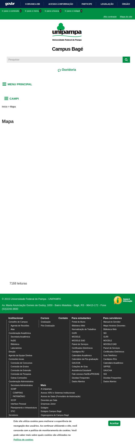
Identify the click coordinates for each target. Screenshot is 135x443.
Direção (12, 352)
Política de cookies (23, 439)
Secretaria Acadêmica (20, 337)
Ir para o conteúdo (11, 11)
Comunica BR (32, 4)
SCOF (13, 400)
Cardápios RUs (110, 359)
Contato (63, 318)
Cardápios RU (78, 352)
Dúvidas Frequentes (81, 378)
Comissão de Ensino (20, 367)
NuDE (13, 341)
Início (4, 106)
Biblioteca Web (78, 326)
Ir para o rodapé (73, 11)
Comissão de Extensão (21, 370)
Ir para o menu (33, 11)
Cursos (45, 318)
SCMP (13, 389)
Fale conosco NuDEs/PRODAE (85, 374)
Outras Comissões (19, 378)
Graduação (46, 322)
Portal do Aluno (78, 322)
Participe (87, 4)
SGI (105, 374)
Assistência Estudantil (81, 370)
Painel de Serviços (80, 344)
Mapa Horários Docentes (114, 326)
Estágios (44, 408)
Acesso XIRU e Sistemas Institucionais (58, 393)
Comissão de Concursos (21, 363)
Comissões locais (16, 359)
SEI (105, 333)
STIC (13, 411)
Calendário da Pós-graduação (85, 359)
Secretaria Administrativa (22, 385)
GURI (74, 333)
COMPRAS (18, 393)
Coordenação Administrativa (21, 381)
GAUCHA (76, 363)
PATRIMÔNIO (19, 396)
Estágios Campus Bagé (51, 411)
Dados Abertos (78, 381)
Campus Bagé (67, 49)
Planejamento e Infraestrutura (24, 408)
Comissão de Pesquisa (21, 374)
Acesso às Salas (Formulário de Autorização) (60, 396)
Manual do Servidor (112, 322)
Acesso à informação (60, 4)
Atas (13, 329)
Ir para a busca (53, 11)
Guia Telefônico (110, 355)
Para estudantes (81, 318)
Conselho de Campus (18, 322)
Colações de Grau (80, 367)
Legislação (107, 4)
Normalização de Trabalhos (84, 329)
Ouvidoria (68, 69)
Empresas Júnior (48, 404)
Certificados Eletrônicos (82, 348)
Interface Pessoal (18, 404)
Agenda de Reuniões (20, 326)
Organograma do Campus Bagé (55, 415)
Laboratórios (16, 348)
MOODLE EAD (78, 341)
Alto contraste (110, 16)
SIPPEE (107, 367)
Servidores (13, 415)
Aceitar (114, 423)
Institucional (15, 318)
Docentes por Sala (49, 400)
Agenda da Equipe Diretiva (20, 355)
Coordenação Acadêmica (20, 333)
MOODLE (76, 337)
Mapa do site (126, 16)
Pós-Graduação (48, 326)
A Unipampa (46, 389)
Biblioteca (15, 344)
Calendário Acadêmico (82, 355)
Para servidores (112, 318)
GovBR (10, 4)
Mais (43, 385)
